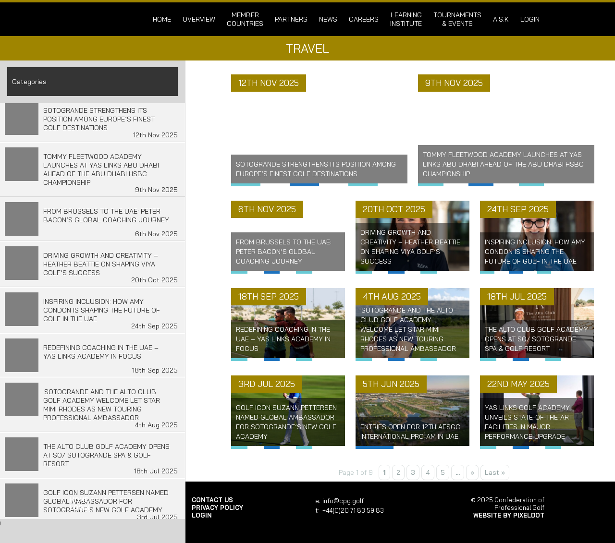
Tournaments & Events (457, 19)
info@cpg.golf (343, 501)
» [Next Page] (472, 472)
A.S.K (501, 19)
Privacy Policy (217, 507)
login (530, 19)
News (328, 19)
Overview (199, 19)
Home (162, 19)
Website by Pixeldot (508, 515)
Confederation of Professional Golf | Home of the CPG (101, 19)
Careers (364, 19)
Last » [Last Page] (495, 472)
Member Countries (245, 19)
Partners (291, 19)
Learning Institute (406, 19)
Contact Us (212, 500)
